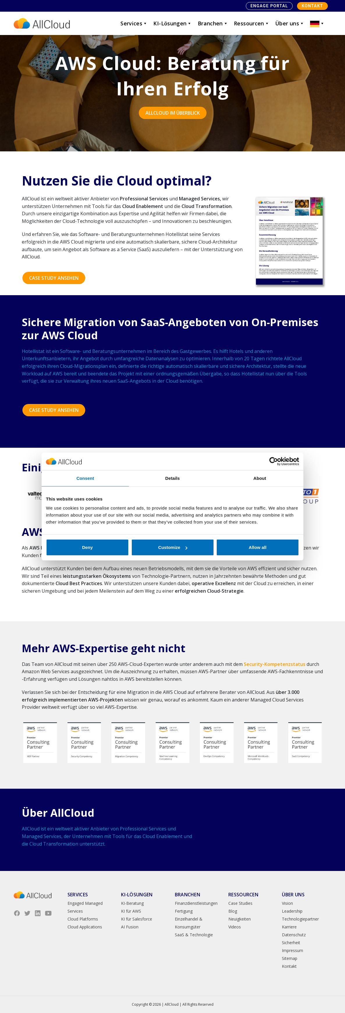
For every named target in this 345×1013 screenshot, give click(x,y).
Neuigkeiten (239, 919)
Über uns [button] (289, 23)
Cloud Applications (84, 927)
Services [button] (133, 23)
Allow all (257, 547)
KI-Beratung (132, 903)
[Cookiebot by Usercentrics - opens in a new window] (273, 461)
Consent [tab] (85, 477)
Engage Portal (269, 6)
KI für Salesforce (136, 919)
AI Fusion (129, 927)
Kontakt (312, 6)
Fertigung (184, 911)
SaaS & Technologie (194, 934)
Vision (287, 903)
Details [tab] (172, 477)
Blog (232, 911)
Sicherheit (291, 942)
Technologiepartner (300, 919)
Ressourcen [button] (251, 23)
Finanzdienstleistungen (196, 903)
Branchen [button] (213, 23)
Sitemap (289, 958)
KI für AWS (131, 911)
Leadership (292, 911)
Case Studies (240, 903)
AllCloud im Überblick (172, 113)
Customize (172, 547)
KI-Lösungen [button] (172, 23)
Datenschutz (294, 934)
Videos (234, 927)
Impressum (292, 950)
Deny (87, 547)
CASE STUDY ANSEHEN (54, 278)
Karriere (289, 927)
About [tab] (259, 477)
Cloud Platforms (82, 919)
